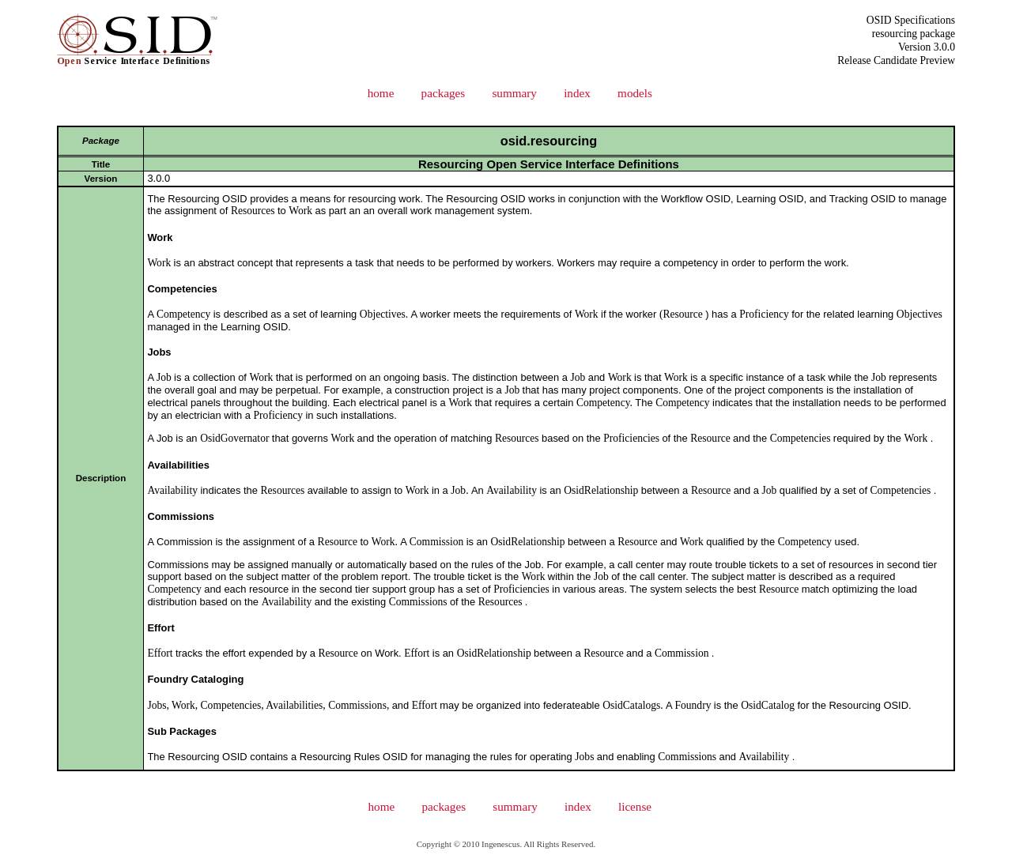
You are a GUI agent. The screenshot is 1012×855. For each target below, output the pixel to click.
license (634, 806)
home (381, 93)
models (634, 93)
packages (443, 93)
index (577, 93)
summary (514, 93)
